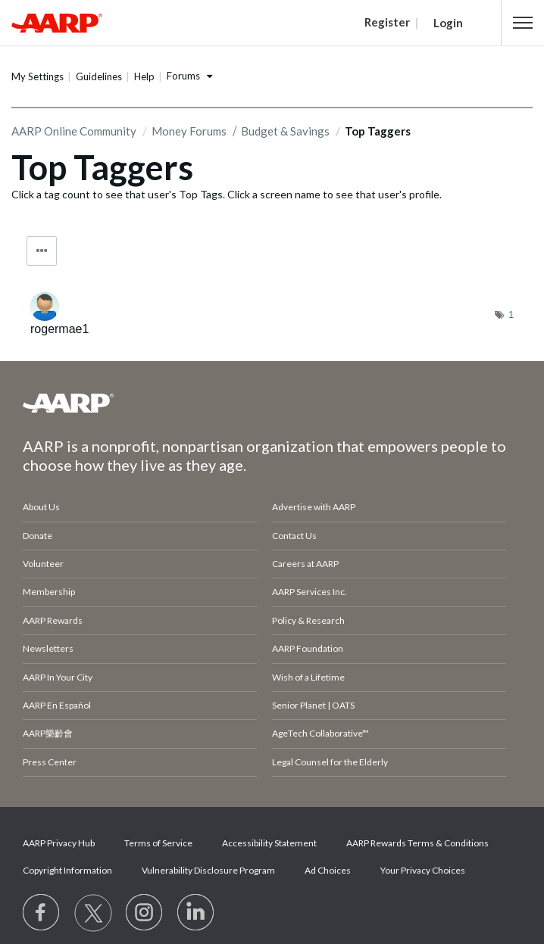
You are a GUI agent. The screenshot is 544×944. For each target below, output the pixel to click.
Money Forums (189, 131)
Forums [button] (183, 76)
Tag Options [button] (42, 251)
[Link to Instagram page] (145, 913)
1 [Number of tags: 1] (511, 315)
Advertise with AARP (313, 507)
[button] (523, 22)
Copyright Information (67, 870)
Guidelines (99, 76)
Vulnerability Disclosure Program (208, 870)
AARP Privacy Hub (59, 843)
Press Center (50, 762)
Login (448, 23)
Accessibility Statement (269, 843)
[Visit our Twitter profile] (93, 913)
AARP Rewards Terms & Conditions (417, 843)
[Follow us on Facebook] (42, 913)
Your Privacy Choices (422, 870)
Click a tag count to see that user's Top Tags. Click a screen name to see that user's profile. (226, 194)
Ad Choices (328, 870)
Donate (37, 535)
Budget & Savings (285, 131)
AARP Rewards (53, 620)
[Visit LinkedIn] (196, 913)
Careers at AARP (305, 563)
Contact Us (294, 535)
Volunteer (43, 563)
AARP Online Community (73, 131)
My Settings (37, 76)
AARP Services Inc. (309, 591)
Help (144, 76)
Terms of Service (158, 843)
